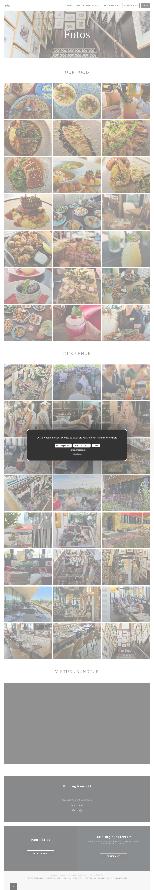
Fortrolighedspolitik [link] (78, 450)
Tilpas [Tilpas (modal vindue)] (96, 445)
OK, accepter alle (63, 445)
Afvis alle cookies (82, 445)
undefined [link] (77, 454)
